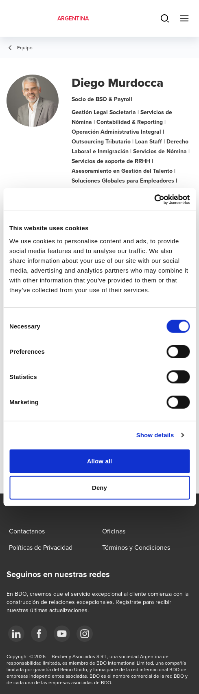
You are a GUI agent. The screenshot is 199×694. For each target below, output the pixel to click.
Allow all (99, 460)
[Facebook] (39, 633)
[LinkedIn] (16, 633)
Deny (99, 487)
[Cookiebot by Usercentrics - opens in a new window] (154, 199)
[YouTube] (62, 633)
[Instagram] (84, 633)
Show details (155, 435)
